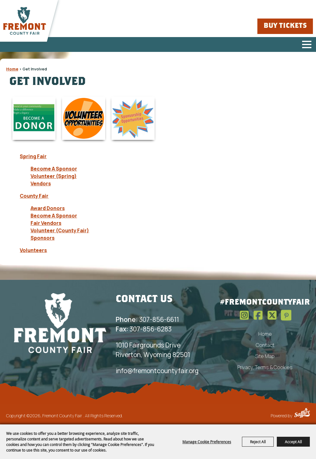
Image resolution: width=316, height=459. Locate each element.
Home (12, 69)
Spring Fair (33, 156)
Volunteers (33, 250)
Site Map (265, 356)
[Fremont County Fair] (24, 21)
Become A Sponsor (54, 168)
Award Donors (48, 208)
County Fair (34, 195)
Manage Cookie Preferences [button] (206, 441)
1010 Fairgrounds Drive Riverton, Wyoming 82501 (153, 350)
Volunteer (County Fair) (60, 230)
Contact (265, 345)
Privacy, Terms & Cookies (265, 367)
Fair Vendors (46, 223)
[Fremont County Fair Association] (60, 323)
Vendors (41, 183)
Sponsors (43, 237)
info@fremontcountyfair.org (157, 370)
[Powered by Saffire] (302, 413)
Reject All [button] (258, 441)
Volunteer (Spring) (54, 176)
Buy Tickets (285, 26)
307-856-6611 (147, 319)
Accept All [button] (293, 441)
